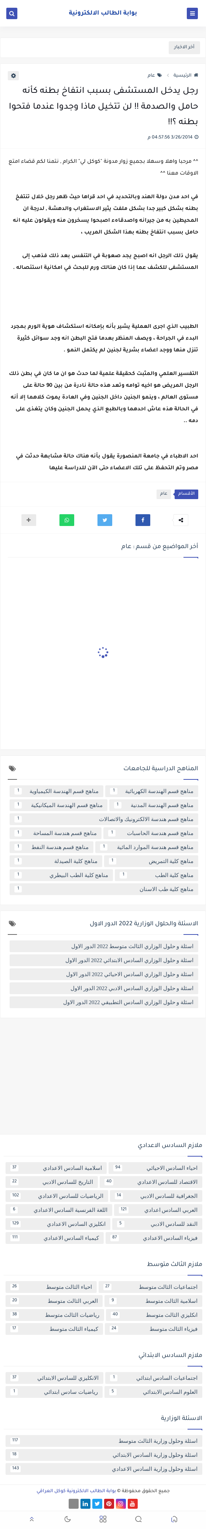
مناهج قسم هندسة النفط (51, 847)
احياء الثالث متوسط (51, 1287)
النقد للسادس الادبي (157, 1224)
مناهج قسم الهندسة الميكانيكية (58, 805)
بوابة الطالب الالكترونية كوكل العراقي (76, 1491)
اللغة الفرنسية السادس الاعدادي (58, 1210)
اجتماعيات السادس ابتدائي (154, 1378)
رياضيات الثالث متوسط (54, 1315)
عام (155, 75)
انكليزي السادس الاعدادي (58, 1224)
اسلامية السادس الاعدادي (56, 1168)
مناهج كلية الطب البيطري (61, 875)
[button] (142, 520)
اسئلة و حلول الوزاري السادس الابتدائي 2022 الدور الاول (129, 960)
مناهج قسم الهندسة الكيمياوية (56, 791)
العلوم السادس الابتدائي (153, 1392)
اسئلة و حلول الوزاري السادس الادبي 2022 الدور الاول (132, 988)
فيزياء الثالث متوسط (154, 1329)
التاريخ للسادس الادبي (51, 1182)
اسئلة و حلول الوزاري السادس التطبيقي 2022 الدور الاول (128, 1002)
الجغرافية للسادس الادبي (156, 1196)
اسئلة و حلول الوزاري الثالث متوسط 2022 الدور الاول (132, 946)
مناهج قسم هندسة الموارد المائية (146, 847)
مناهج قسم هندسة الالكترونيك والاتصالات (103, 819)
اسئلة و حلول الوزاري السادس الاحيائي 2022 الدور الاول (129, 974)
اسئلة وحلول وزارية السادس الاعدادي (104, 1469)
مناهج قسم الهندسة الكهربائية (151, 791)
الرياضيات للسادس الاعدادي (56, 1196)
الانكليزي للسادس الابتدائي (54, 1378)
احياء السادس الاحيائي (155, 1168)
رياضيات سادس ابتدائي (54, 1392)
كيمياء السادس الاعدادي (54, 1238)
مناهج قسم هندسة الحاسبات (150, 833)
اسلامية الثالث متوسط (153, 1301)
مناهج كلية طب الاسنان (103, 889)
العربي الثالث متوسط (54, 1301)
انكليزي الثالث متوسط (154, 1315)
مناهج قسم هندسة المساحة (55, 833)
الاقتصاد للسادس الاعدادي (151, 1182)
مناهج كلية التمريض (151, 861)
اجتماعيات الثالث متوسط (150, 1287)
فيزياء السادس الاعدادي (154, 1238)
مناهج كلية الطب (156, 875)
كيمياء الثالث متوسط (54, 1329)
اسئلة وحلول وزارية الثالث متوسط (104, 1441)
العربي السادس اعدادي (158, 1210)
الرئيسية (186, 75)
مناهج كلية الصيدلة (55, 861)
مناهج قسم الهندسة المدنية (154, 805)
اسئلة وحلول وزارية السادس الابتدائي (104, 1455)
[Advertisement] (103, 1078)
